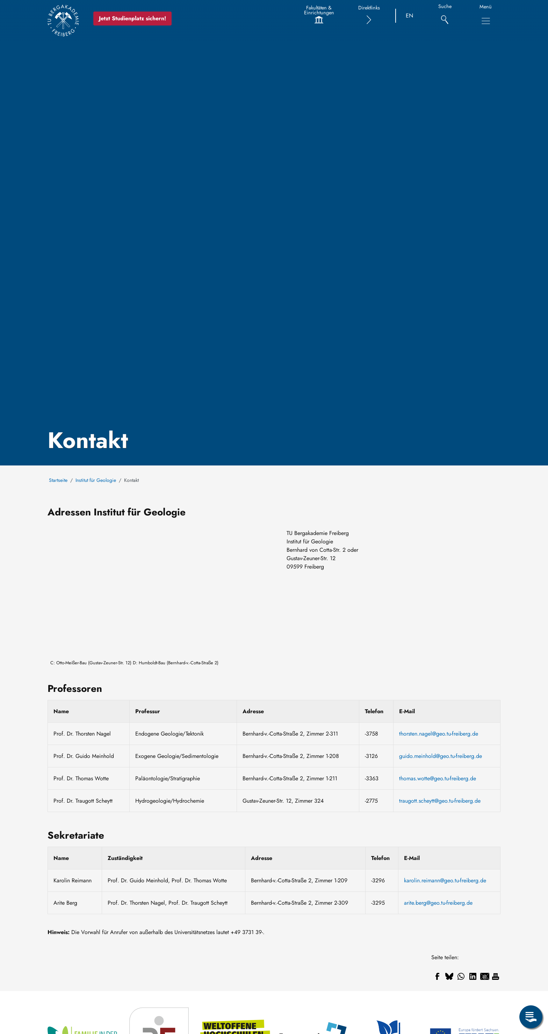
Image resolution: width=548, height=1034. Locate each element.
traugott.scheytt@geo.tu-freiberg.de (440, 801)
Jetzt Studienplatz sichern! (133, 18)
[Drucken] (495, 976)
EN (409, 16)
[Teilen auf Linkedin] (472, 976)
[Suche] (445, 16)
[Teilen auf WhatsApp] (461, 976)
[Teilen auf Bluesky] (449, 976)
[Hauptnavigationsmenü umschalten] (485, 21)
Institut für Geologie (95, 480)
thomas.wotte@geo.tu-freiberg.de (437, 778)
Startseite (58, 480)
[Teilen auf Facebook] (437, 976)
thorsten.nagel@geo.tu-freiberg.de (438, 734)
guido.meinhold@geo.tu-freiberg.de (440, 756)
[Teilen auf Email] (484, 976)
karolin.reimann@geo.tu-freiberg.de (445, 880)
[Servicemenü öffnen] (530, 1016)
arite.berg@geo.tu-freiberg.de (438, 903)
